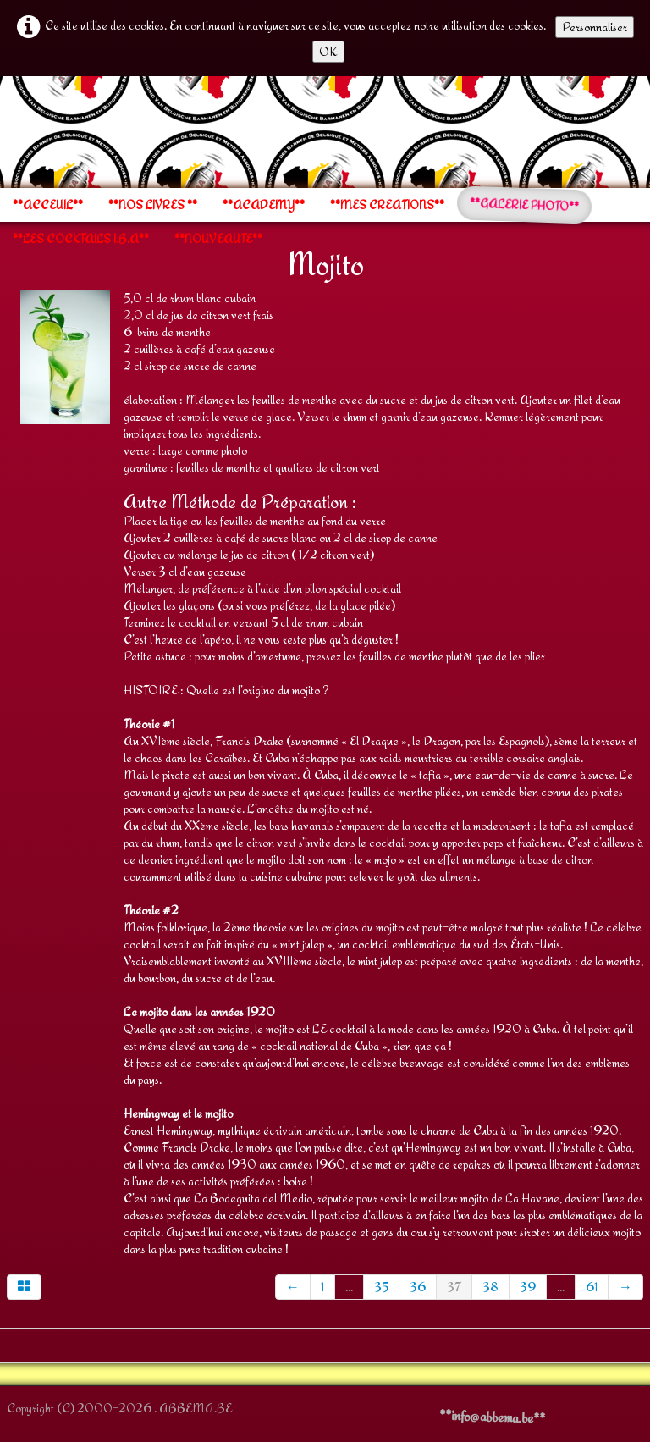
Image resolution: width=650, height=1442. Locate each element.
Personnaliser (594, 27)
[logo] (6, 130)
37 (454, 1287)
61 (592, 1287)
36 (418, 1287)
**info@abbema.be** (491, 1416)
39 (528, 1287)
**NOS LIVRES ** (152, 205)
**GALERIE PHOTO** (525, 205)
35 (381, 1287)
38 (490, 1287)
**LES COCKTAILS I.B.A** (81, 238)
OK (328, 51)
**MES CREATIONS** (387, 205)
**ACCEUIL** (48, 205)
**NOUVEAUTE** (218, 238)
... (349, 1287)
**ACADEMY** (264, 205)
